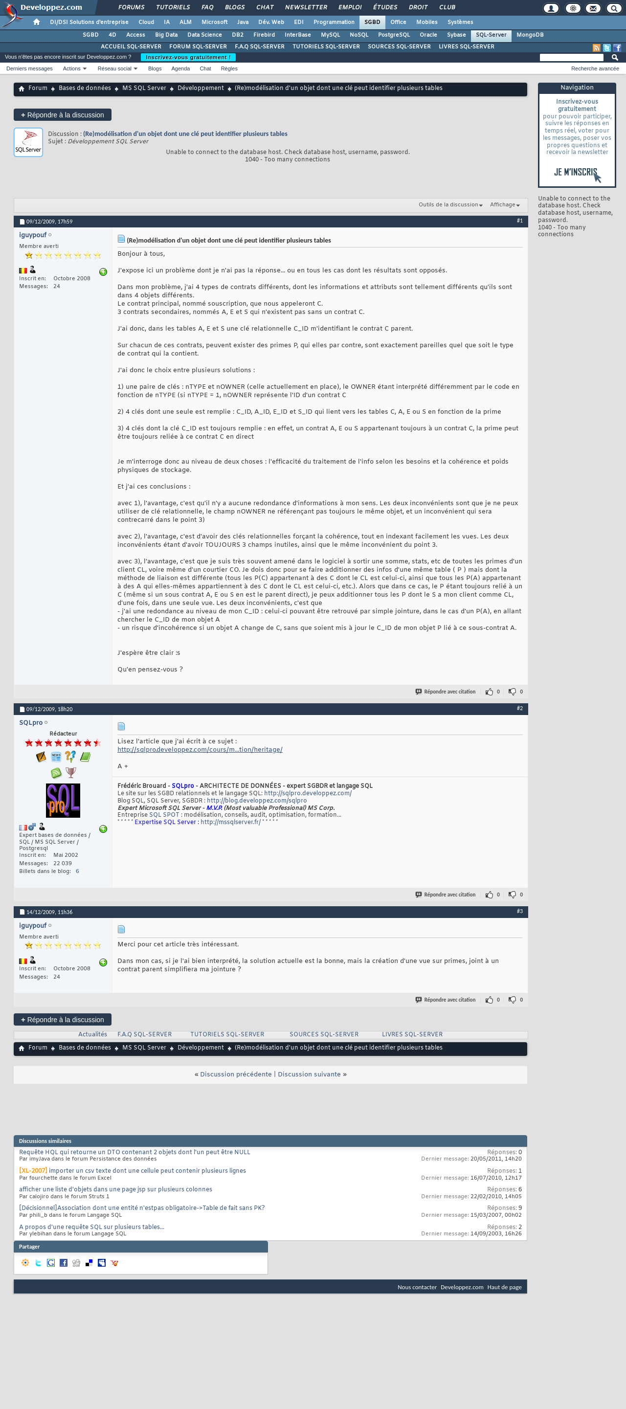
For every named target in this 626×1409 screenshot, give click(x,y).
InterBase (298, 35)
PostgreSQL (394, 35)
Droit (417, 8)
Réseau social (115, 68)
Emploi (349, 8)
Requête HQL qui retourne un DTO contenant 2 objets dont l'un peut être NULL (134, 1153)
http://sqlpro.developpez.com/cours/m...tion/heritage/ (200, 750)
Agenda (180, 68)
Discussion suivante (309, 1075)
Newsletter (305, 8)
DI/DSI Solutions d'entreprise (89, 22)
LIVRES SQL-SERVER (466, 47)
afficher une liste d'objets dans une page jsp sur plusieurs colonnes (115, 1190)
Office (398, 22)
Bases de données (85, 88)
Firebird (264, 35)
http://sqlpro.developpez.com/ (308, 794)
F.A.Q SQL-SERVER (260, 47)
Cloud (146, 22)
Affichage (502, 204)
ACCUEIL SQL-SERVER (131, 47)
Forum (37, 88)
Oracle (428, 35)
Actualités (92, 1035)
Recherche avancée (595, 68)
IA (167, 22)
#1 (520, 220)
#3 (520, 911)
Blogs (234, 8)
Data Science (204, 35)
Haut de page (505, 1287)
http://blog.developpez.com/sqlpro (257, 801)
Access (135, 35)
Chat (264, 8)
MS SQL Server (144, 88)
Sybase (456, 35)
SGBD (372, 22)
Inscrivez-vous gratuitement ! (188, 57)
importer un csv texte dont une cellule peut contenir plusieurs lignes (147, 1171)
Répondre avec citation (446, 692)
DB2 (238, 35)
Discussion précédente (236, 1075)
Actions (72, 68)
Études (385, 8)
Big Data (166, 35)
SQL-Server (491, 35)
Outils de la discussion (448, 204)
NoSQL (359, 35)
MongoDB (530, 35)
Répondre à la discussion (62, 115)
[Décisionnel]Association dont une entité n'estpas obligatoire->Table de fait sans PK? (142, 1208)
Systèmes (460, 22)
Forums (131, 8)
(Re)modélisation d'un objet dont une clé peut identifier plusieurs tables (185, 134)
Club (446, 8)
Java (242, 22)
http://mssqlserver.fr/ (231, 823)
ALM (185, 22)
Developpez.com (462, 1287)
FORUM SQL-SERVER (198, 47)
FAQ (207, 8)
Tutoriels (172, 8)
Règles (229, 68)
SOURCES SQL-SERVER (399, 47)
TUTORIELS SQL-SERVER (326, 47)
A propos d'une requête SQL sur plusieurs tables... (91, 1227)
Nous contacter (417, 1287)
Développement (201, 88)
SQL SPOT (164, 815)
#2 (520, 708)
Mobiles (427, 22)
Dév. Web (271, 22)
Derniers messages (29, 68)
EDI (299, 22)
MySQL (330, 35)
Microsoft (214, 22)
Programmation (334, 22)
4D (112, 35)
